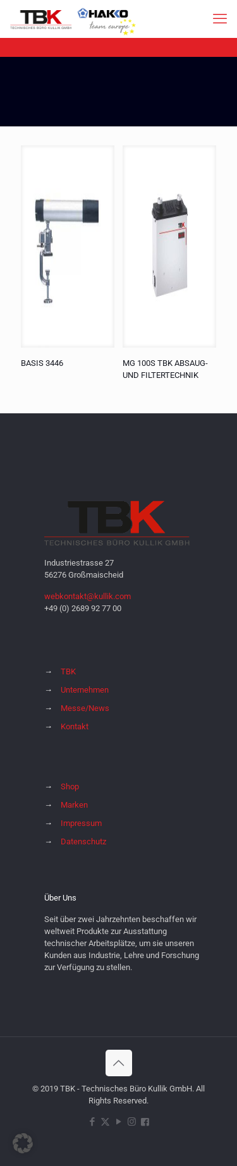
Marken (74, 805)
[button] (23, 1143)
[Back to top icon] (119, 1063)
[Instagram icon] (132, 1121)
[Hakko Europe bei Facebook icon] (145, 1121)
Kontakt (74, 726)
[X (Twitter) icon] (105, 1121)
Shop (70, 786)
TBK (68, 671)
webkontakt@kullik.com (87, 596)
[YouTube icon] (118, 1121)
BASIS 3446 (42, 363)
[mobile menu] (220, 19)
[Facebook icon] (92, 1121)
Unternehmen (85, 690)
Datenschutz (83, 841)
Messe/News (85, 708)
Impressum (81, 823)
